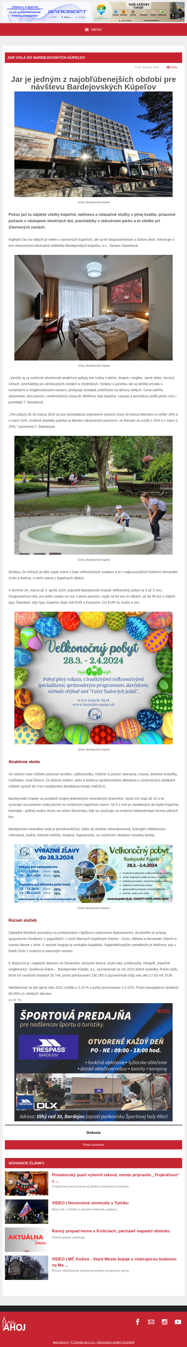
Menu (93, 29)
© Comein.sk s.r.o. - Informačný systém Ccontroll (102, 1342)
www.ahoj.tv (60, 1342)
